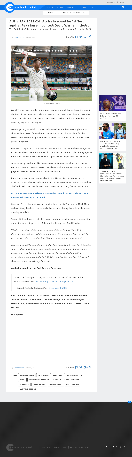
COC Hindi (83, 7)
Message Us (111, 2)
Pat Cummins (43, 375)
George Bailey (56, 384)
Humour (60, 7)
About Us (55, 447)
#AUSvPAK (41, 281)
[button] (92, 7)
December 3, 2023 (58, 288)
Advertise (73, 447)
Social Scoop (71, 7)
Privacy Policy (84, 447)
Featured (50, 7)
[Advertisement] (51, 339)
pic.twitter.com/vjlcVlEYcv (60, 281)
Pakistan (56, 380)
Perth (22, 380)
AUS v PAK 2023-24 (28, 389)
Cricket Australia (73, 380)
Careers (64, 447)
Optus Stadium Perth (39, 380)
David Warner (72, 384)
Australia (24, 384)
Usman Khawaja (27, 375)
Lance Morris (39, 384)
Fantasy (122, 2)
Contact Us (46, 447)
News (50, 13)
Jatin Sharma (19, 368)
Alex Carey (58, 375)
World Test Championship (73, 13)
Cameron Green (74, 375)
